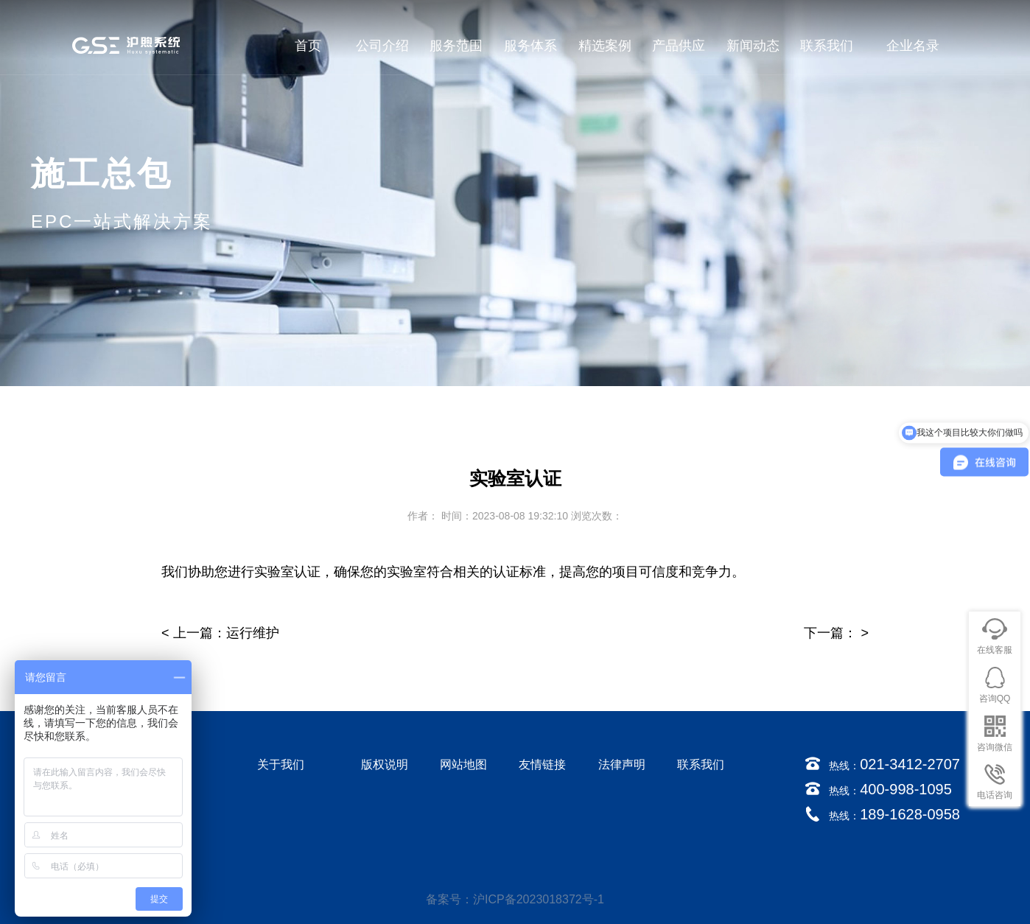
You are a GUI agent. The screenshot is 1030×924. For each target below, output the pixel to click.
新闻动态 (752, 45)
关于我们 (280, 764)
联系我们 (826, 45)
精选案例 (604, 45)
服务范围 (456, 45)
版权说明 (384, 764)
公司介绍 (382, 45)
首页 (308, 45)
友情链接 (542, 764)
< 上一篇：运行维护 (220, 633)
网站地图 (463, 764)
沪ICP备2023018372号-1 (538, 899)
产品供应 (678, 45)
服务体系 (530, 45)
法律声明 (621, 764)
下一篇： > (836, 633)
